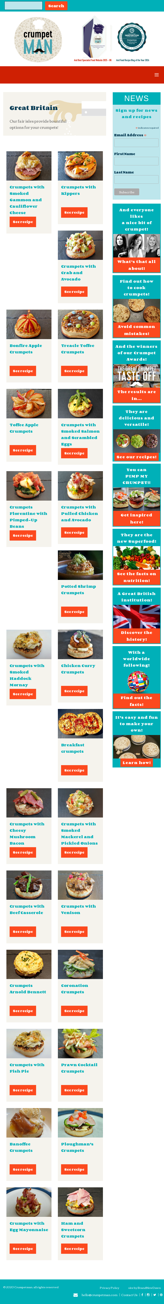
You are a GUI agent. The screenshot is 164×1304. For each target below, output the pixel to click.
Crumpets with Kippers (78, 190)
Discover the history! (136, 635)
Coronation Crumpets (74, 988)
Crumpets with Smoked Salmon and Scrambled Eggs (80, 434)
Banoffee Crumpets (21, 1147)
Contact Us (129, 1294)
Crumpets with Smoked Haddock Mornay (27, 675)
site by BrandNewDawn (144, 1287)
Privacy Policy (109, 1287)
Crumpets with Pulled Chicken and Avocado (79, 513)
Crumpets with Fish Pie (27, 1067)
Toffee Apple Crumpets (24, 428)
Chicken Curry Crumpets (78, 668)
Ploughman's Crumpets (77, 1147)
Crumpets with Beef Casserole (27, 909)
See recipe (23, 222)
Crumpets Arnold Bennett (28, 988)
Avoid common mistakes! (136, 330)
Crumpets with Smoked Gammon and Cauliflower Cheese (27, 200)
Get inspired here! (136, 518)
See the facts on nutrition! (136, 577)
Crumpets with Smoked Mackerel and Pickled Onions (79, 833)
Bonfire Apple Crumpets (26, 348)
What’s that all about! (136, 265)
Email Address (130, 134)
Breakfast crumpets (72, 748)
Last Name (124, 172)
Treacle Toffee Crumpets (77, 348)
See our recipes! (137, 457)
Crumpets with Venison (78, 909)
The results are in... (136, 395)
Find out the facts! (136, 701)
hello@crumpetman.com (95, 1295)
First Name (124, 154)
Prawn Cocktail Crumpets (79, 1067)
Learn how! (137, 762)
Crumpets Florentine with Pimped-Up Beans (28, 516)
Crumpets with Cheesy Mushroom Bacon (27, 833)
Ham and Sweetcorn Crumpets (73, 1229)
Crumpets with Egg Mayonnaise (29, 1226)
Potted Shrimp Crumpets (78, 589)
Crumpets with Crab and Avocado (78, 272)
